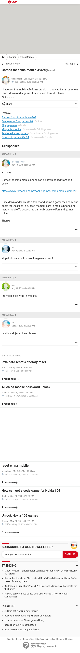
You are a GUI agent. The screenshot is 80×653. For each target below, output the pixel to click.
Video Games (27, 57)
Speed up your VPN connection (20, 625)
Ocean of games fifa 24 (15, 137)
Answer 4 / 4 (9, 315)
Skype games (9, 125)
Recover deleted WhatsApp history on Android (27, 615)
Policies (69, 639)
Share (9, 104)
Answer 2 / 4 (9, 240)
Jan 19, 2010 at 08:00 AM (23, 165)
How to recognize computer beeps (21, 629)
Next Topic (70, 63)
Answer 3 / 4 (9, 277)
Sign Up (10, 639)
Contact (60, 639)
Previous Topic (12, 63)
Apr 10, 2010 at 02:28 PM (23, 250)
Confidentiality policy (45, 639)
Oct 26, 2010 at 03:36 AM (31, 82)
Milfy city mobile (11, 129)
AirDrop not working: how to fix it (21, 611)
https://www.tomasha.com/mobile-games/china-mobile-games (38, 191)
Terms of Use (28, 639)
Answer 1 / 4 (9, 154)
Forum (12, 57)
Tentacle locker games (15, 133)
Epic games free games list (17, 121)
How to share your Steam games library (24, 620)
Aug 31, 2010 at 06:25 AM (23, 288)
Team (18, 639)
